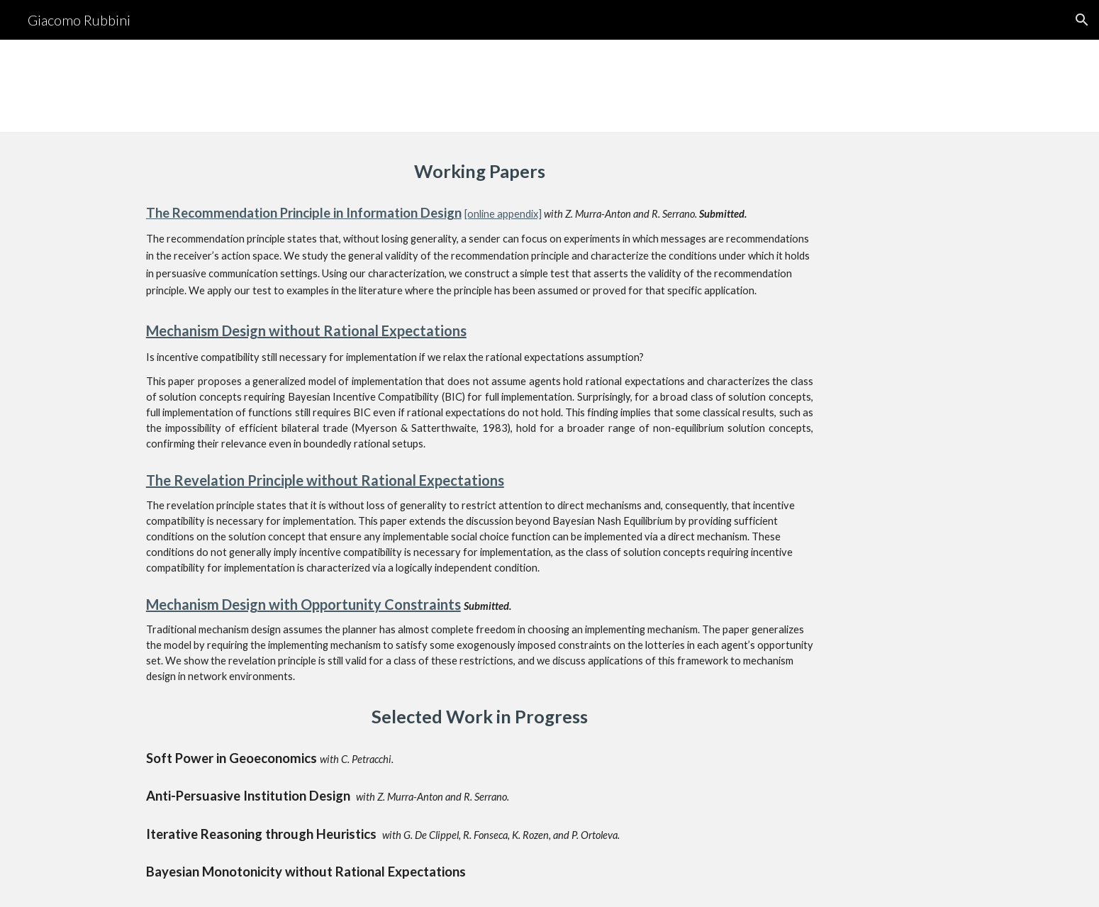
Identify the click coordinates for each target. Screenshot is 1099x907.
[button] (1082, 20)
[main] (479, 171)
